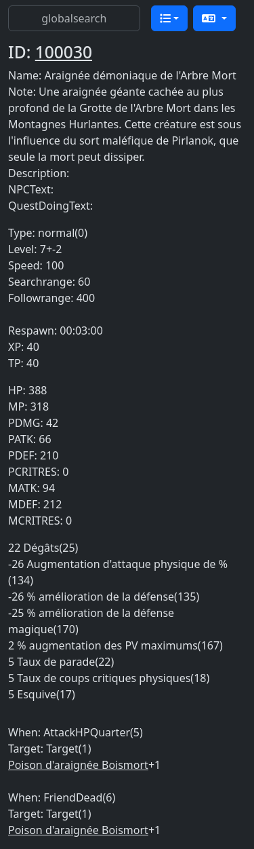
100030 (63, 52)
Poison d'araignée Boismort (78, 764)
